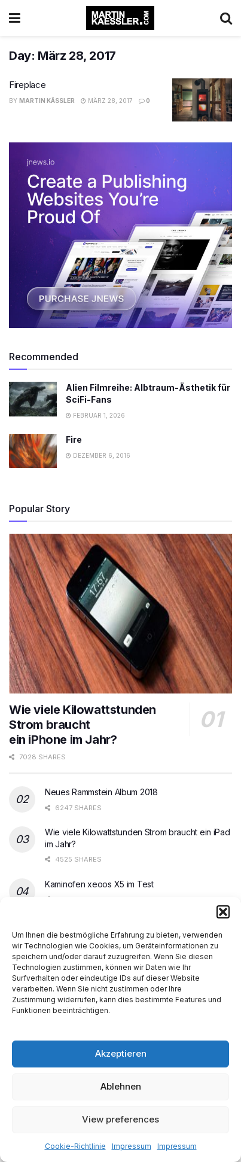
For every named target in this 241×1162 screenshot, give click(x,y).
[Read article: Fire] (33, 451)
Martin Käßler (47, 100)
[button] (223, 912)
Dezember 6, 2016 (98, 455)
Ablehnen (120, 1086)
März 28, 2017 (107, 100)
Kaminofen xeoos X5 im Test (99, 884)
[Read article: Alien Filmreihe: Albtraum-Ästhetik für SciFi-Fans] (33, 399)
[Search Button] (226, 18)
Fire (74, 439)
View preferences (120, 1119)
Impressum (131, 1146)
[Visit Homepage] (120, 18)
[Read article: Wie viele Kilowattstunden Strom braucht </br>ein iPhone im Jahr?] (120, 613)
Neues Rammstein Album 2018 (101, 792)
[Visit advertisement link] (120, 235)
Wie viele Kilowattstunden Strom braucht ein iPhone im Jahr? (82, 724)
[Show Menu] (14, 18)
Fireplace (27, 84)
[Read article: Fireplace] (202, 99)
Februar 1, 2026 (95, 415)
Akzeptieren (121, 1053)
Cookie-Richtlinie (75, 1146)
